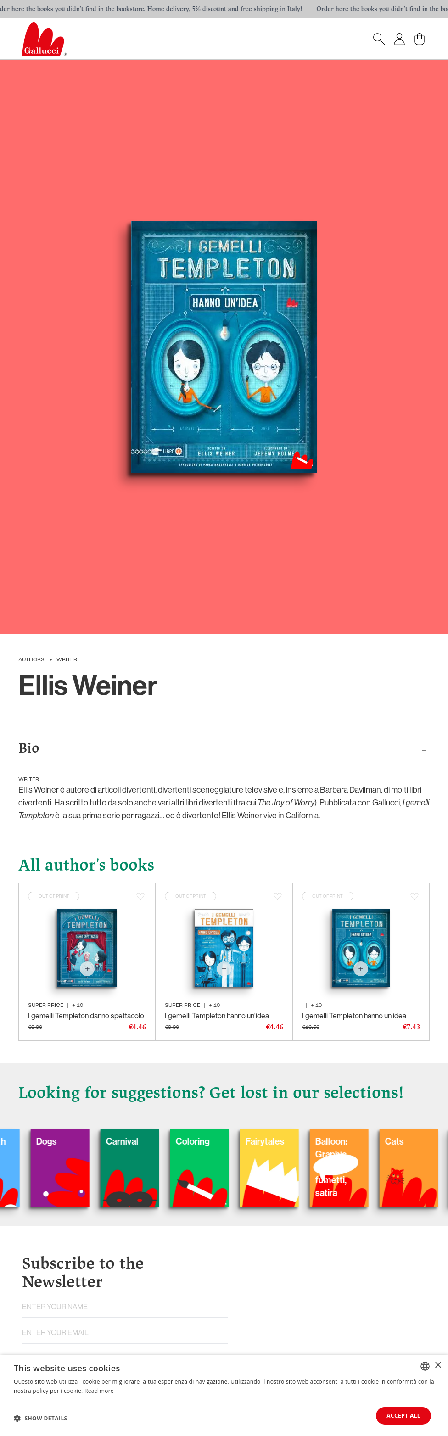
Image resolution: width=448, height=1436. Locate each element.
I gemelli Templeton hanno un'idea (217, 1015)
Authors (31, 660)
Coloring (200, 1141)
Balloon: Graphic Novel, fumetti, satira (338, 1166)
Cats (401, 1141)
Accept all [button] (403, 1415)
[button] (40, 1418)
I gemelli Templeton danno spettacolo (86, 1015)
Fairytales (271, 1141)
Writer (66, 660)
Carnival (129, 1141)
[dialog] (224, 1395)
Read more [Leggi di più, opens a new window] (99, 1391)
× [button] (437, 1365)
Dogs (53, 1141)
